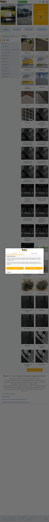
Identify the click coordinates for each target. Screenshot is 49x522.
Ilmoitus (15, 253)
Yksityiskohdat (34, 253)
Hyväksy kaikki (34, 268)
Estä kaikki (15, 268)
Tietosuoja (41, 272)
